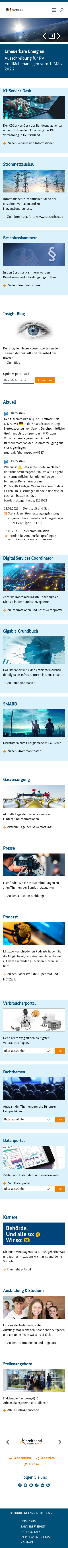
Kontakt (27, 1542)
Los (60, 1050)
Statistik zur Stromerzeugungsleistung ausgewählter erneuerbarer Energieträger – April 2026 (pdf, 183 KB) (35, 518)
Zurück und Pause (44, 36)
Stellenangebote (17, 1364)
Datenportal (13, 1140)
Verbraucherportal (19, 1003)
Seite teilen (47, 1458)
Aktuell (9, 402)
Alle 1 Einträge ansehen (23, 1409)
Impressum (28, 1521)
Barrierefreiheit (33, 1526)
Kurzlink (34, 1464)
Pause (51, 36)
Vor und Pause (59, 36)
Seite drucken (22, 1458)
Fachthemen (14, 1072)
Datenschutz (30, 1532)
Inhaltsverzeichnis (35, 1537)
